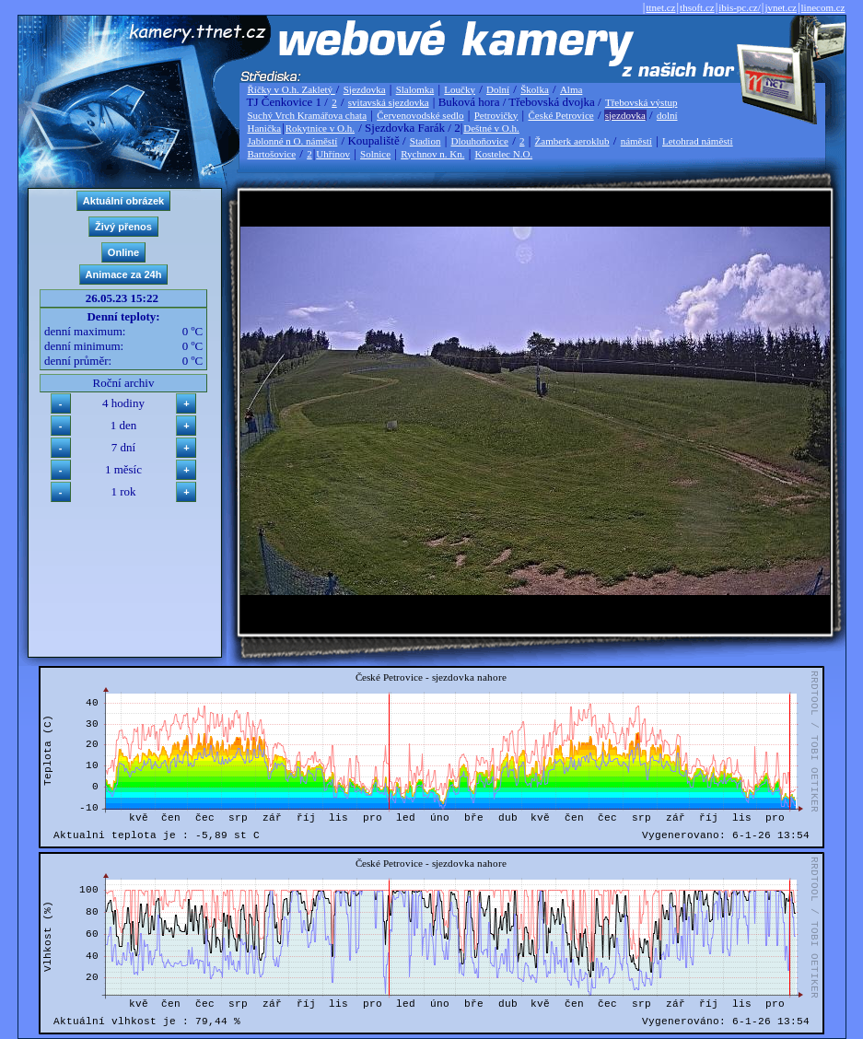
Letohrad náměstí (697, 140)
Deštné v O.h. (491, 128)
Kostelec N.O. (504, 153)
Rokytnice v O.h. (320, 128)
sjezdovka (625, 115)
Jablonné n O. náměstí (293, 140)
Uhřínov (333, 153)
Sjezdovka (365, 89)
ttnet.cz (660, 7)
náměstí (636, 140)
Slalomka (415, 89)
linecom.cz (823, 7)
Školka (534, 89)
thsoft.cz (697, 7)
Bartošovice (272, 153)
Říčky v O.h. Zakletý (291, 89)
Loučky (459, 89)
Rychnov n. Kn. (432, 153)
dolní (667, 115)
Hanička (265, 128)
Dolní (497, 89)
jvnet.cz (780, 7)
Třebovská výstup (641, 102)
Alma (571, 89)
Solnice (375, 153)
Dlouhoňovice (479, 140)
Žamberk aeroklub (572, 140)
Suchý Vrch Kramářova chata (307, 115)
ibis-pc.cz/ (739, 7)
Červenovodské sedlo (420, 115)
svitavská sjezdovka (388, 102)
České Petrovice (560, 115)
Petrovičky (496, 115)
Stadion (425, 140)
